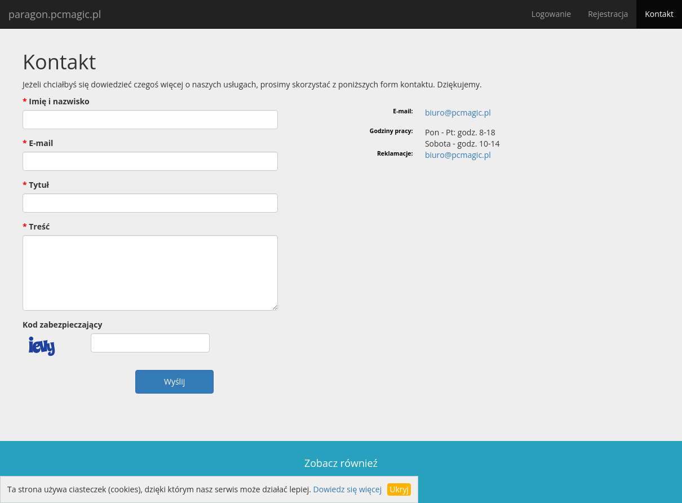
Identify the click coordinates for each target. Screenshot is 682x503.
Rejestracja (608, 13)
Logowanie (551, 13)
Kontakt (659, 13)
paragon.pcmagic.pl (54, 14)
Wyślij (174, 381)
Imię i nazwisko (59, 101)
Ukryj (399, 489)
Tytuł (39, 184)
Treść (39, 226)
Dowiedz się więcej (347, 489)
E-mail (41, 143)
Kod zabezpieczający (62, 324)
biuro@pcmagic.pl (458, 112)
